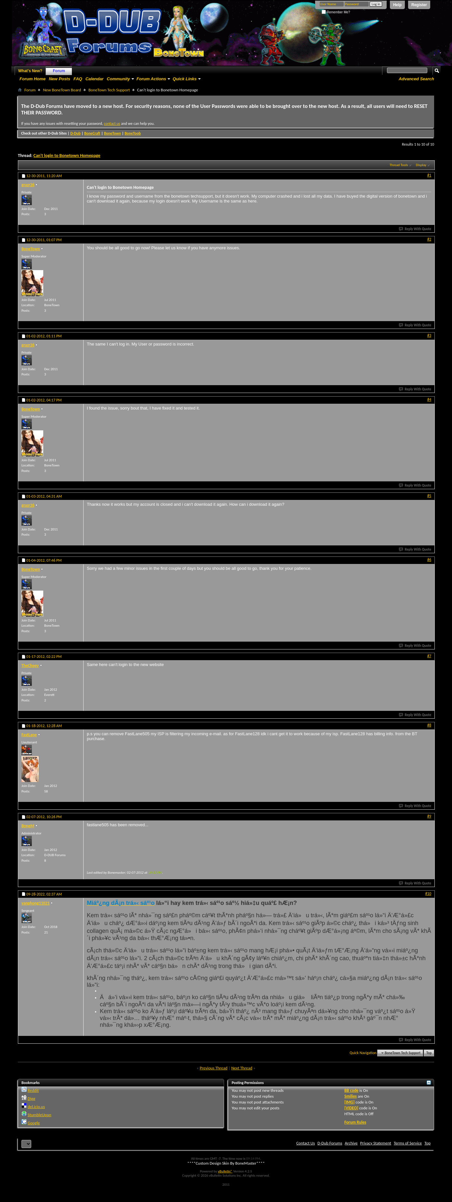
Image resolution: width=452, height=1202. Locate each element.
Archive (351, 1143)
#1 (429, 175)
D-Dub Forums (329, 1143)
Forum (59, 71)
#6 (429, 559)
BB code (351, 1090)
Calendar (95, 78)
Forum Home (33, 78)
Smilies (350, 1096)
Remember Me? (336, 12)
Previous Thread (213, 1067)
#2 (429, 239)
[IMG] (349, 1102)
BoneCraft (92, 133)
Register (419, 5)
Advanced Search (416, 78)
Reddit (33, 1090)
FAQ (77, 78)
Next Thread (241, 1067)
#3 (429, 335)
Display (421, 165)
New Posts (59, 78)
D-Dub (75, 133)
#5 (429, 495)
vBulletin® (225, 1171)
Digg (31, 1098)
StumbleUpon (39, 1114)
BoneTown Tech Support (109, 89)
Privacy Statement (375, 1143)
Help (397, 5)
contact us (112, 123)
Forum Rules (355, 1122)
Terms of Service (408, 1143)
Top (429, 1053)
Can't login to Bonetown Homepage (66, 155)
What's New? (30, 71)
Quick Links (185, 78)
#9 (429, 816)
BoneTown (112, 133)
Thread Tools (399, 165)
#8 (429, 725)
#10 (428, 893)
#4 (429, 399)
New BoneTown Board (62, 89)
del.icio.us (36, 1106)
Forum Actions (151, 78)
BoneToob (133, 133)
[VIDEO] (351, 1107)
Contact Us (305, 1143)
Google (34, 1122)
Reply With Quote (415, 229)
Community (118, 78)
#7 (429, 656)
